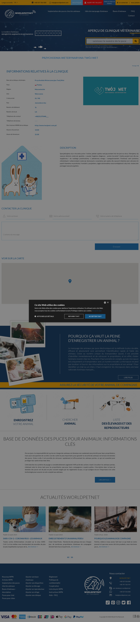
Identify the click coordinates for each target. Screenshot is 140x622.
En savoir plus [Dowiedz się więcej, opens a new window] (97, 311)
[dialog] (70, 311)
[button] (44, 316)
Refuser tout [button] (74, 316)
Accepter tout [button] (95, 316)
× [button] (108, 302)
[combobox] (105, 303)
